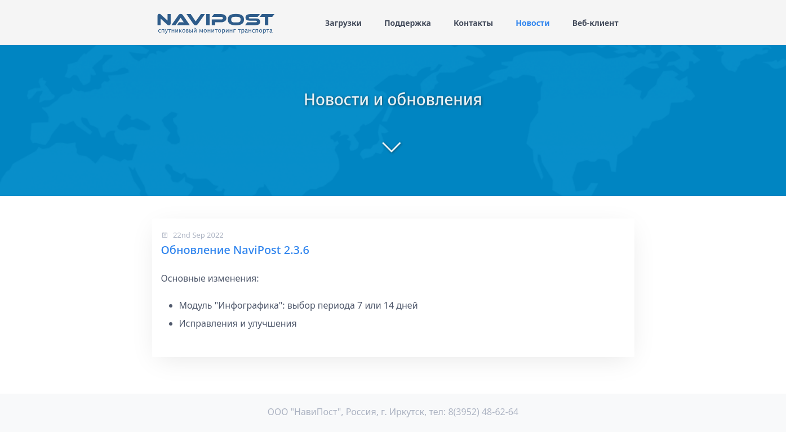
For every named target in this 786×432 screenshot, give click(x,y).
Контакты (473, 22)
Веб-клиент (595, 22)
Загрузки (343, 22)
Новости (532, 22)
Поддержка (407, 22)
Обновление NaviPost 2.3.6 (235, 249)
